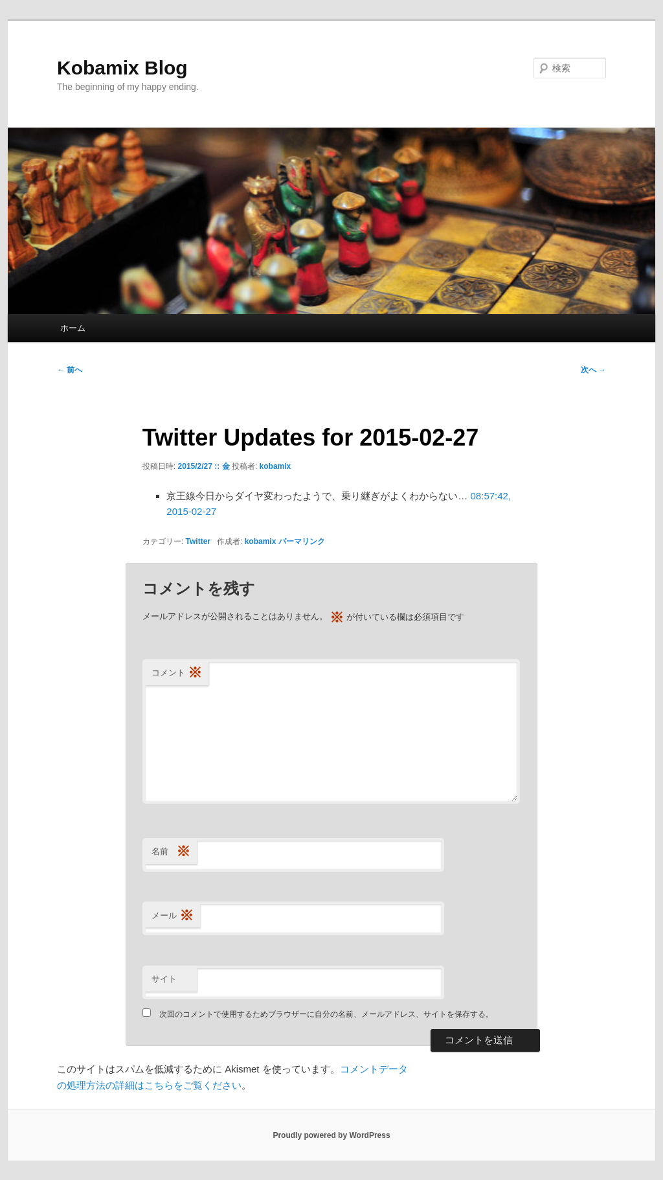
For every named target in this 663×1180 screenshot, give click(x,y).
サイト (164, 979)
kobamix (275, 466)
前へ (69, 369)
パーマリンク (301, 541)
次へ (593, 369)
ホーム (72, 328)
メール (173, 916)
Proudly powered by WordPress (331, 1135)
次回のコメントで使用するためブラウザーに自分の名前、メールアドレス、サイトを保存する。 (326, 1014)
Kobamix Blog (122, 67)
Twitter (198, 541)
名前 (171, 852)
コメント (177, 673)
